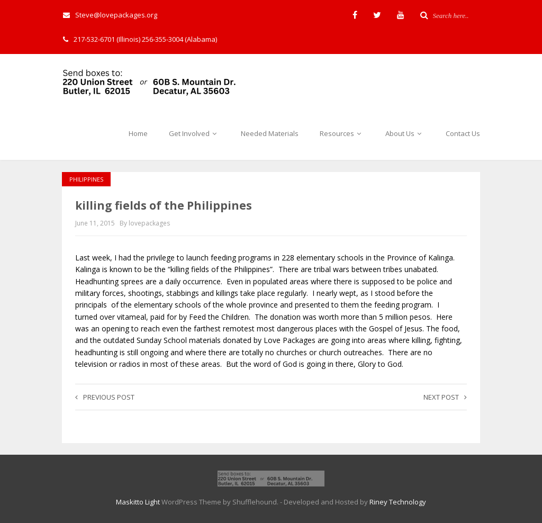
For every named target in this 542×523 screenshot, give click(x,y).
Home (138, 133)
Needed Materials (270, 133)
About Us (404, 133)
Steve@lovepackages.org (110, 15)
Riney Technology (397, 502)
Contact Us (463, 133)
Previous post (104, 397)
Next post (445, 397)
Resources (342, 133)
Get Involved (194, 133)
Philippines (86, 179)
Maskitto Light (138, 502)
